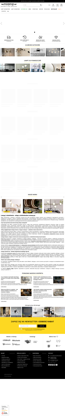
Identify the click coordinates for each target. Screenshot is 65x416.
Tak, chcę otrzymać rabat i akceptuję (33, 329)
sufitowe (34, 238)
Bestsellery (54, 9)
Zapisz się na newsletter (32, 321)
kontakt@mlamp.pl (54, 360)
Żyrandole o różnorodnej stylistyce (38, 241)
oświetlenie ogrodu (11, 253)
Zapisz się (42, 326)
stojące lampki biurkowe (14, 245)
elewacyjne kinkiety (5, 256)
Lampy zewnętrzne (5, 255)
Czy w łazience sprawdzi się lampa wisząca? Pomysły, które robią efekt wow (10, 278)
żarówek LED (61, 248)
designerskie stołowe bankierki (28, 245)
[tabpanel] (32, 23)
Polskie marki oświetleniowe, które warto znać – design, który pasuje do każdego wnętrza (42, 278)
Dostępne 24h (24, 9)
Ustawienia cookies (6, 360)
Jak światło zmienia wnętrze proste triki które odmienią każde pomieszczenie (42, 291)
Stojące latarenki (35, 255)
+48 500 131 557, (53, 357)
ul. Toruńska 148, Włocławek (56, 355)
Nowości (4, 11)
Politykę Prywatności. (41, 328)
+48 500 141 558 (53, 358)
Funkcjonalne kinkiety (5, 239)
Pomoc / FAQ (10, 268)
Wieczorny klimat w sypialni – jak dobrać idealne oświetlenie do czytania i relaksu (9, 291)
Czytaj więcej (3, 286)
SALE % (59, 9)
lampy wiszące (27, 238)
